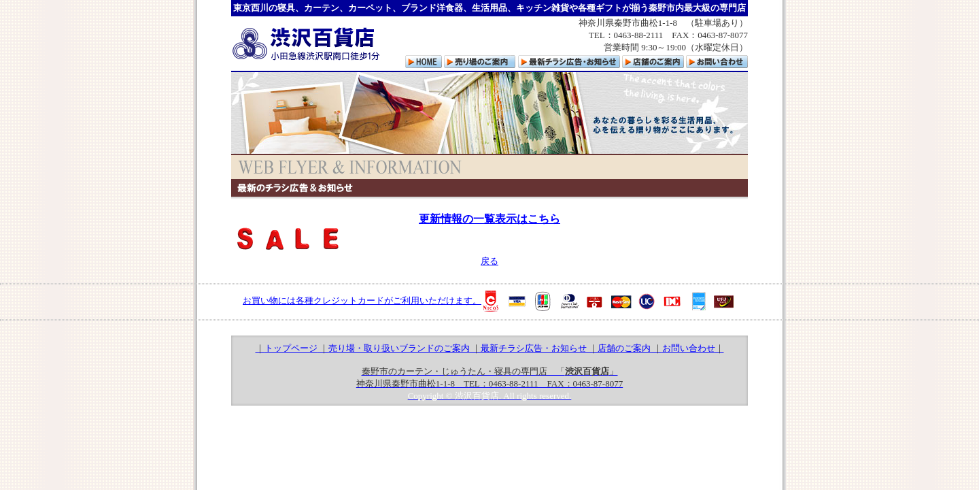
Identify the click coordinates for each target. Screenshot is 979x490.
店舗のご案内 (624, 348)
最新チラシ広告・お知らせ (534, 348)
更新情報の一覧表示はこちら (489, 219)
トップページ (290, 348)
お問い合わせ (688, 348)
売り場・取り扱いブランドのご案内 (399, 348)
